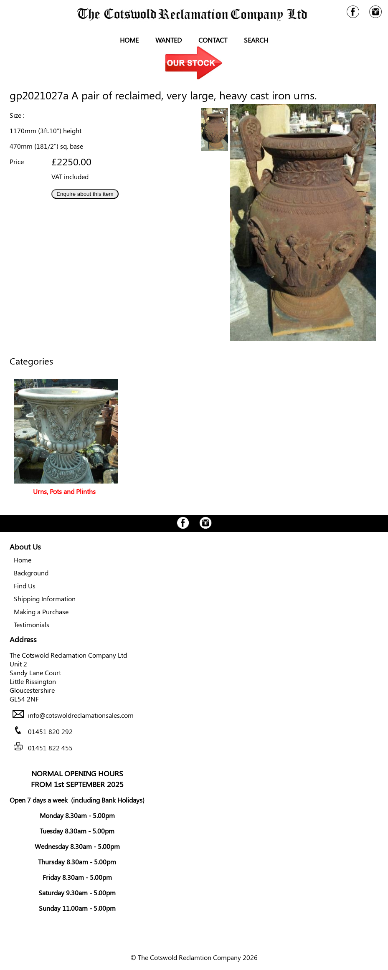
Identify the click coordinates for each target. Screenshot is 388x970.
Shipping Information (45, 598)
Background (31, 572)
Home (129, 39)
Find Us (25, 585)
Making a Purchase (41, 611)
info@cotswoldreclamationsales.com (81, 715)
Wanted (168, 39)
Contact (212, 39)
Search (256, 39)
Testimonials (31, 624)
